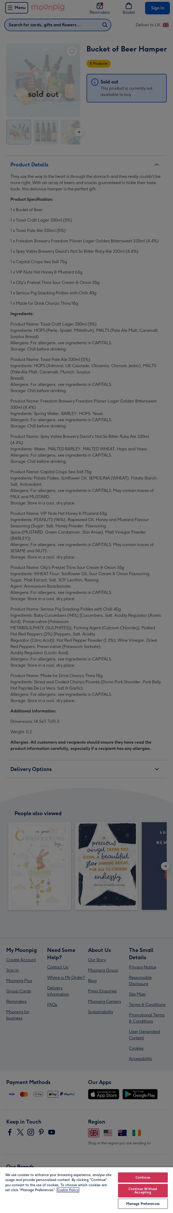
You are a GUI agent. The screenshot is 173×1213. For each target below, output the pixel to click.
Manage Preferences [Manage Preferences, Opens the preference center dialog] (143, 1204)
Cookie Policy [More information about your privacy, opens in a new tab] (68, 1190)
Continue (142, 1177)
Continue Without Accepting (142, 1190)
